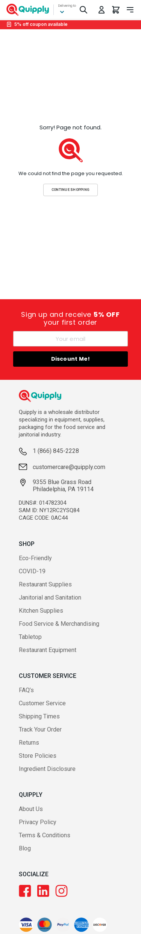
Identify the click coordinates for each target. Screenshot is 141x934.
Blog (25, 848)
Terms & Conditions (44, 835)
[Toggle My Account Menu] (101, 9)
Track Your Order (40, 729)
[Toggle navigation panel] (130, 9)
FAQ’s (26, 690)
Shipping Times (39, 716)
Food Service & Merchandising (59, 623)
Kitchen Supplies (41, 610)
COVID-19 (32, 571)
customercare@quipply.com (69, 467)
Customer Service (42, 703)
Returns (29, 742)
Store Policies (37, 755)
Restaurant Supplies (45, 584)
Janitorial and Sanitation (50, 597)
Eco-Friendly (35, 558)
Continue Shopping (71, 189)
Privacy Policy (37, 822)
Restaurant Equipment (47, 650)
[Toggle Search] (83, 9)
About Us (31, 809)
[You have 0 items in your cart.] (115, 9)
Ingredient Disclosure (47, 768)
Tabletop (30, 636)
